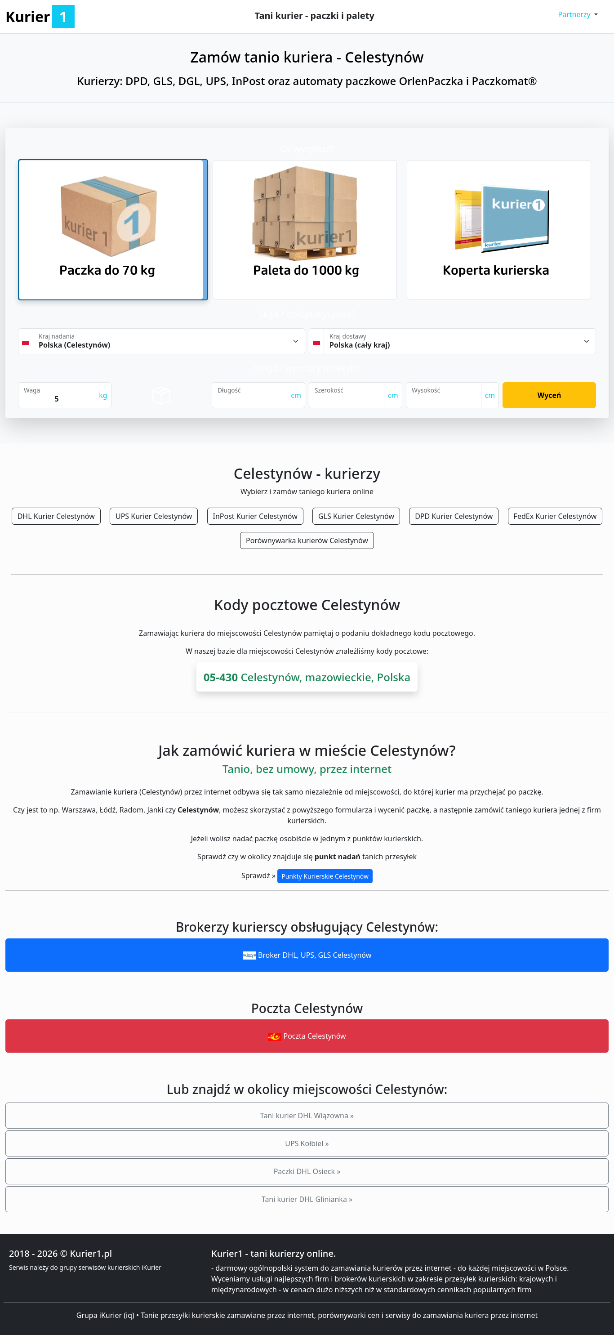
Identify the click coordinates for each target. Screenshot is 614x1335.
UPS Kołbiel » (307, 1143)
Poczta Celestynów (307, 1036)
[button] (577, 14)
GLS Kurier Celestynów (356, 516)
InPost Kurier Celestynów (255, 516)
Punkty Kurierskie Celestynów (325, 876)
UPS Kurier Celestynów (154, 516)
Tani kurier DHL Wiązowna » (307, 1116)
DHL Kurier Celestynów (56, 516)
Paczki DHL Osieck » (307, 1171)
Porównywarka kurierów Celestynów (307, 540)
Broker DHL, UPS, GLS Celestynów (307, 955)
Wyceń (549, 395)
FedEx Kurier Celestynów (555, 516)
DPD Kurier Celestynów (454, 516)
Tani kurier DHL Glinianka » (307, 1199)
